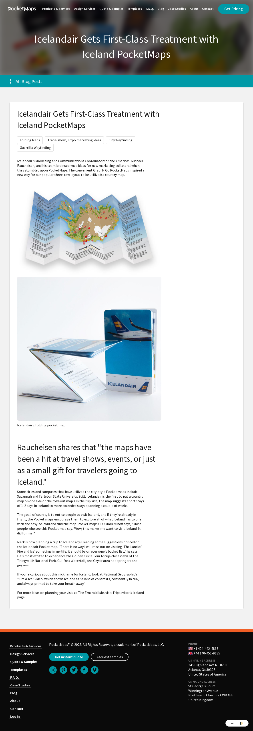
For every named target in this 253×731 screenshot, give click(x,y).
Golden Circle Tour (86, 556)
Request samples (109, 657)
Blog (161, 9)
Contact (208, 9)
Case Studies (177, 9)
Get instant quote (69, 657)
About (194, 9)
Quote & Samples (111, 9)
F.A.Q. (150, 9)
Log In (15, 716)
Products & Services (56, 9)
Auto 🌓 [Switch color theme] (237, 723)
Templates (134, 9)
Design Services (85, 9)
